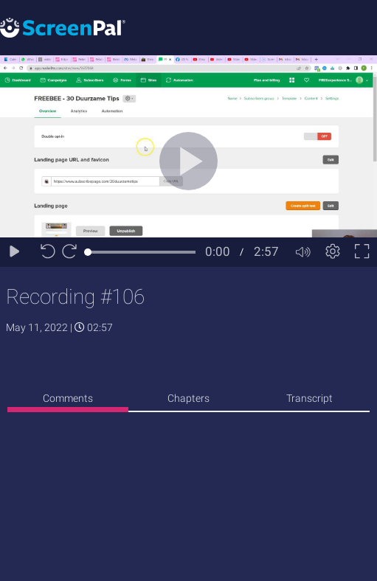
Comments (68, 398)
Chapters (188, 398)
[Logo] (62, 27)
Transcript (309, 398)
